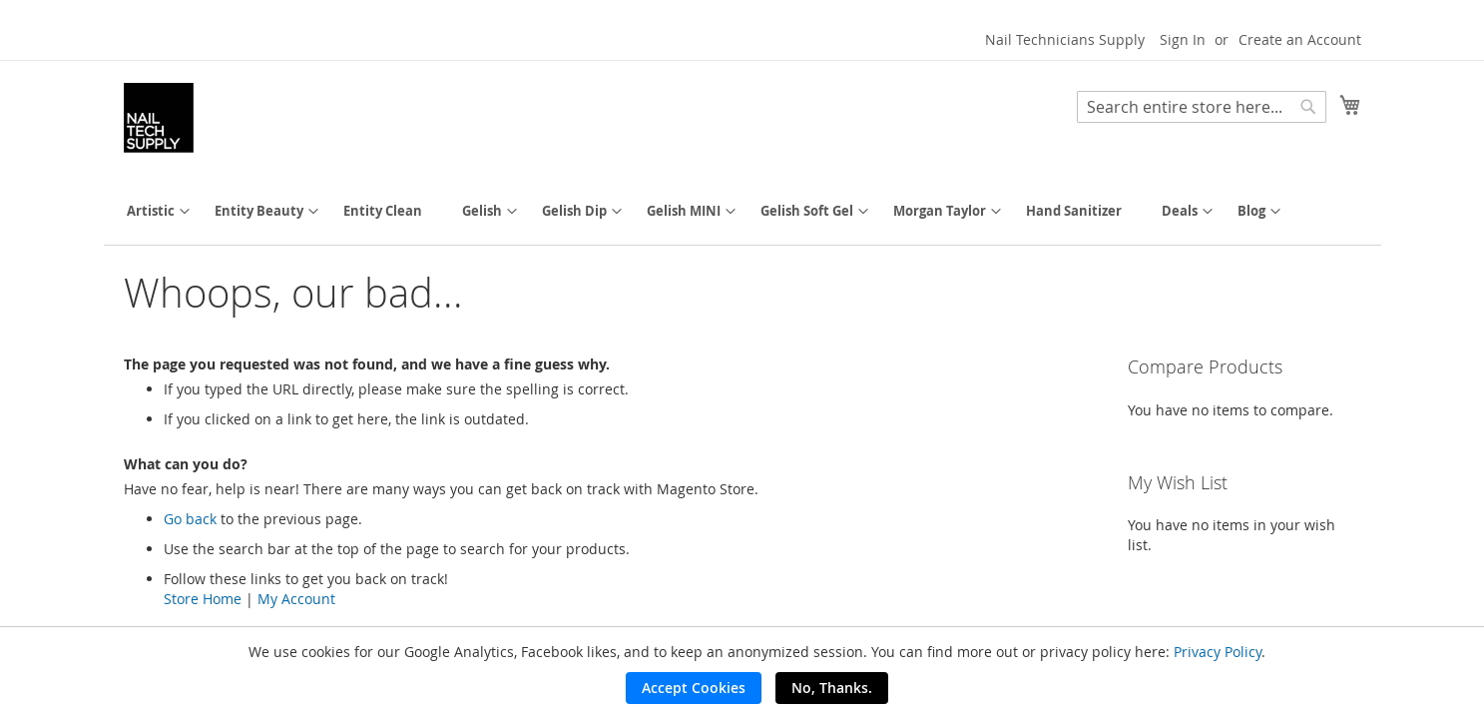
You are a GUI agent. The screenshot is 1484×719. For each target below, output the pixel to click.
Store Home (203, 598)
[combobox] (1201, 107)
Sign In (1183, 39)
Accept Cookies (693, 687)
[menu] (742, 211)
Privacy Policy (1217, 651)
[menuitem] (151, 211)
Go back (190, 518)
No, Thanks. (831, 687)
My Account (296, 598)
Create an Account (1299, 39)
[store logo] (159, 118)
